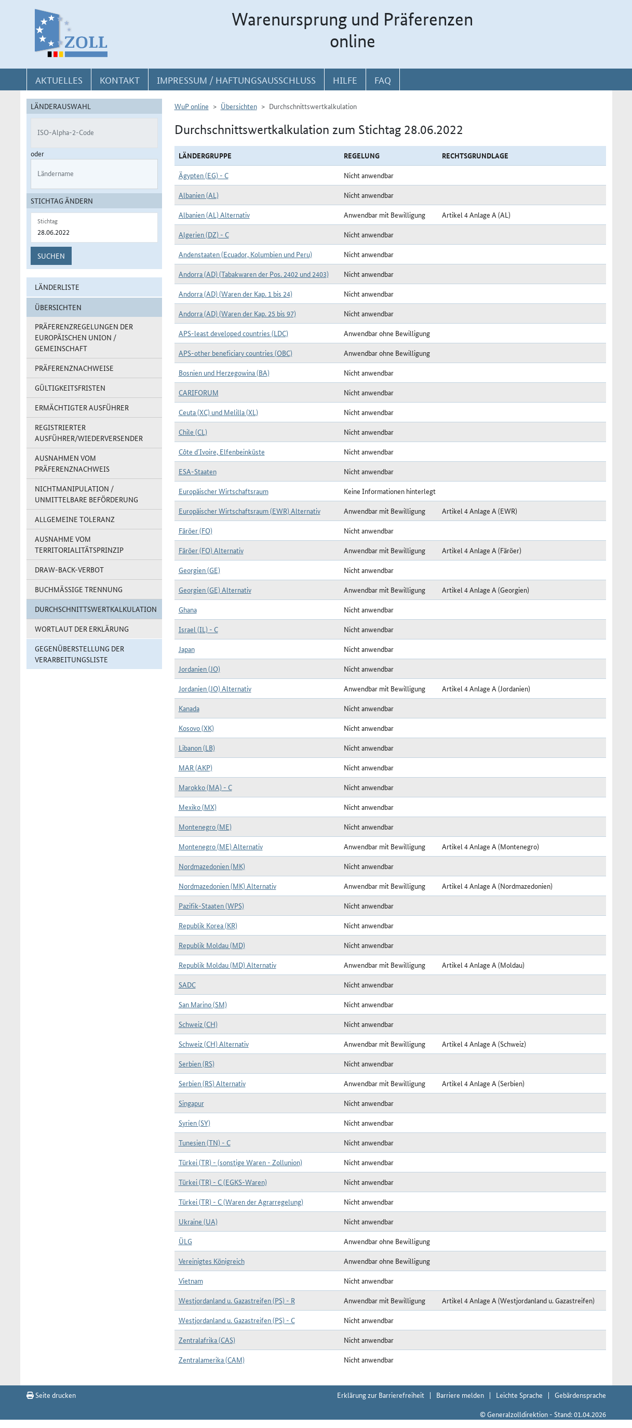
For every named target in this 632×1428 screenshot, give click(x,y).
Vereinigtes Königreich (212, 1261)
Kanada (189, 708)
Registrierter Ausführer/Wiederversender (89, 432)
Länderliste (57, 287)
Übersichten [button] (58, 307)
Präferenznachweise (74, 368)
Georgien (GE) (199, 570)
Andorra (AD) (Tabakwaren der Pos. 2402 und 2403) (254, 274)
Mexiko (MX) (198, 807)
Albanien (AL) (199, 195)
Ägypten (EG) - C (203, 175)
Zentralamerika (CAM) (212, 1359)
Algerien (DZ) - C (204, 234)
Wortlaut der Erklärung (82, 628)
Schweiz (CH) (198, 1024)
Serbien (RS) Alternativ (212, 1083)
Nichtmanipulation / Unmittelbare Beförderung (86, 493)
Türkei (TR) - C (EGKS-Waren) (223, 1182)
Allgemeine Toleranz (75, 519)
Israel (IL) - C (198, 629)
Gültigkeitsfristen (70, 387)
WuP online (191, 106)
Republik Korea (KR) (208, 925)
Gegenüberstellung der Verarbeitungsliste (79, 653)
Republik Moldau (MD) (212, 945)
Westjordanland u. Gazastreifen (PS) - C (237, 1320)
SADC (187, 984)
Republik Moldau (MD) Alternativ (227, 964)
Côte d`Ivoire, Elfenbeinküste (222, 451)
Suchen (51, 255)
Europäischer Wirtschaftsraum (223, 491)
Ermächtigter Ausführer (82, 407)
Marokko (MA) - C (205, 787)
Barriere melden (460, 1395)
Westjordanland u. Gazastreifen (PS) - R (237, 1300)
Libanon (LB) (197, 747)
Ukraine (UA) (198, 1221)
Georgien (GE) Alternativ (215, 589)
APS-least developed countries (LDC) (233, 333)
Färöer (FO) (195, 530)
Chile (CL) (193, 431)
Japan (187, 649)
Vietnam (191, 1280)
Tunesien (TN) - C (205, 1142)
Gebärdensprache (580, 1395)
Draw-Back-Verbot (69, 569)
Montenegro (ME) (205, 826)
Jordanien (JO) (199, 668)
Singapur (191, 1103)
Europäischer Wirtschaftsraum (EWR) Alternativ (249, 510)
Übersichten (239, 106)
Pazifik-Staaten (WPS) (211, 905)
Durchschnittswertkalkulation (96, 609)
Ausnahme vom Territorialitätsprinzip (79, 544)
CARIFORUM (199, 392)
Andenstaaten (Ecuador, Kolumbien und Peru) (245, 254)
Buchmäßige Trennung (79, 589)
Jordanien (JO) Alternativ (215, 688)
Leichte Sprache (519, 1395)
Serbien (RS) (196, 1063)
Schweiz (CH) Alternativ (214, 1043)
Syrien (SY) (194, 1122)
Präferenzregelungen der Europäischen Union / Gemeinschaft (84, 337)
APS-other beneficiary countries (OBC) (235, 353)
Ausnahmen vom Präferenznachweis (72, 463)
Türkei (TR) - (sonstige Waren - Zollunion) (240, 1162)
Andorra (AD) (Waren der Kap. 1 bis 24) (235, 293)
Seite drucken (51, 1395)
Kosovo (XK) (196, 728)
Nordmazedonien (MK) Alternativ (227, 885)
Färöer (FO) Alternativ (211, 550)
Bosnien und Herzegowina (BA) (224, 372)
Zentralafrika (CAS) (207, 1339)
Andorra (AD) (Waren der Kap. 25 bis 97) (237, 313)
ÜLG (185, 1241)
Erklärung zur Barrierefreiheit (380, 1395)
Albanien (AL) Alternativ (214, 214)
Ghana (188, 609)
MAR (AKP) (195, 767)
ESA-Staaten (198, 471)
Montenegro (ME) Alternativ (221, 846)
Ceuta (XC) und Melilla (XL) (218, 412)
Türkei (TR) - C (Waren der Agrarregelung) (241, 1201)
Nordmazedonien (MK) (212, 866)
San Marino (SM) (203, 1004)
